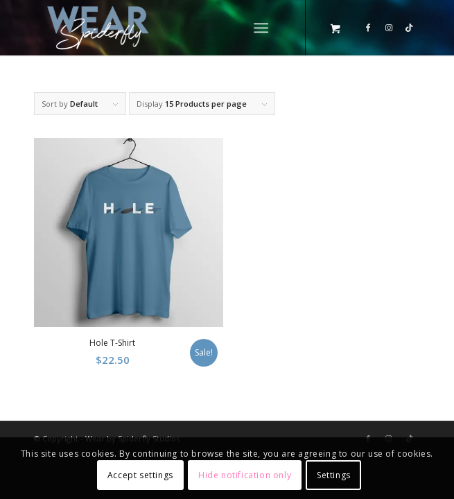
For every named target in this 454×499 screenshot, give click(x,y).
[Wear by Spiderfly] (188, 27)
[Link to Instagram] (388, 27)
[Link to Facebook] (368, 27)
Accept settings (140, 475)
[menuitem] (264, 27)
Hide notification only (244, 475)
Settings (334, 475)
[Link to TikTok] (409, 27)
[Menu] (261, 27)
